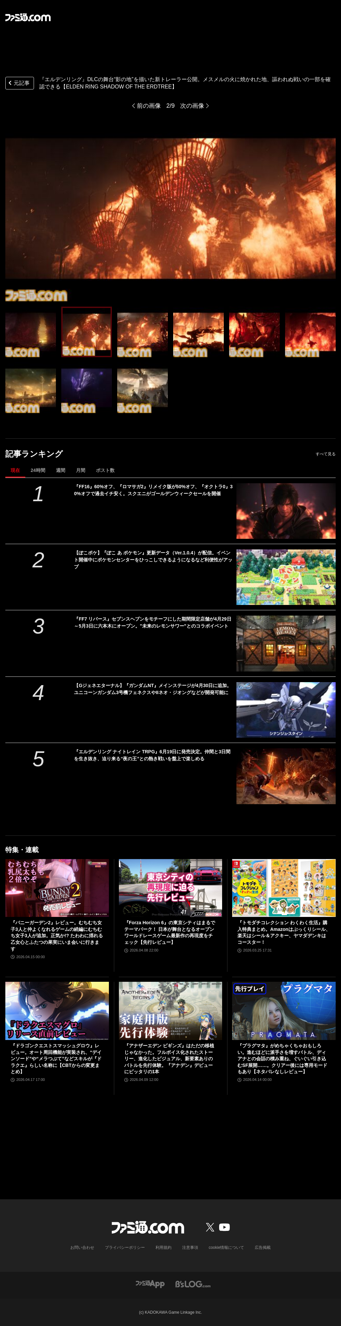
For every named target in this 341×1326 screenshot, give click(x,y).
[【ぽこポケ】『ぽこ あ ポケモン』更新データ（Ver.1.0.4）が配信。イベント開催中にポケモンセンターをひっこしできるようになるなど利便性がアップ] (286, 577)
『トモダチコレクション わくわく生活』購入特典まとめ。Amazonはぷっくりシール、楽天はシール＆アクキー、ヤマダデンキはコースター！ (283, 932)
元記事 (18, 83)
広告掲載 (263, 1247)
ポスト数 (105, 470)
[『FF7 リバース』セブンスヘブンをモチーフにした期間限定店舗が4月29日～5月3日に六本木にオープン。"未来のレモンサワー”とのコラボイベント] (286, 643)
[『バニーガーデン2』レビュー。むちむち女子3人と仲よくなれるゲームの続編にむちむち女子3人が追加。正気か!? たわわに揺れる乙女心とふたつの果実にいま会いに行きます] (57, 888)
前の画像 (149, 105)
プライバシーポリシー (125, 1247)
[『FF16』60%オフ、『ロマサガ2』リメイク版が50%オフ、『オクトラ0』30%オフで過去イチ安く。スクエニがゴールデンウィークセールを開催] (286, 511)
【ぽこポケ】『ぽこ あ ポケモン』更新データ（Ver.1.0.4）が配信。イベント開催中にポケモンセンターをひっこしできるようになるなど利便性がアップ (153, 559)
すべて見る (326, 454)
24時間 (38, 470)
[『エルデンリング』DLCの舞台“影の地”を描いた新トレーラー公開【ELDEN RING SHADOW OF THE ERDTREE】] (30, 332)
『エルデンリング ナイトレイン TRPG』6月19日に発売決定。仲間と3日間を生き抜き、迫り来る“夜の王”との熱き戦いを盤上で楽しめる (152, 755)
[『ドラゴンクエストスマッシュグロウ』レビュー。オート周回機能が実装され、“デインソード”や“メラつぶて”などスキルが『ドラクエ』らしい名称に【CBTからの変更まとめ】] (57, 1011)
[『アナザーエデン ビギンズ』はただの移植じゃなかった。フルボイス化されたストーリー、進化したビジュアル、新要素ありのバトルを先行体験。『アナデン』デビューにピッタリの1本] (170, 1011)
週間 (60, 470)
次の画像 (192, 105)
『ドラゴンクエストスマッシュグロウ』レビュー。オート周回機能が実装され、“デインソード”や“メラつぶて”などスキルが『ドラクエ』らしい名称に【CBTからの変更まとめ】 (56, 1058)
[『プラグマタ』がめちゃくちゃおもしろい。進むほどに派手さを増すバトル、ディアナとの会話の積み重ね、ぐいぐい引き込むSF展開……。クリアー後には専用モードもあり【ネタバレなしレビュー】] (284, 1011)
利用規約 (163, 1247)
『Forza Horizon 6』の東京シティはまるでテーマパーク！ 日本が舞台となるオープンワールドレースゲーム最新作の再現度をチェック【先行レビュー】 (169, 932)
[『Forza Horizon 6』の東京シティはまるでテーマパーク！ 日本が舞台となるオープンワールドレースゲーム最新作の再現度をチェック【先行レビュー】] (170, 888)
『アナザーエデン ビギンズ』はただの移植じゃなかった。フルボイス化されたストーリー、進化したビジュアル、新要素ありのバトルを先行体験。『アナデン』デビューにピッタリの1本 (169, 1058)
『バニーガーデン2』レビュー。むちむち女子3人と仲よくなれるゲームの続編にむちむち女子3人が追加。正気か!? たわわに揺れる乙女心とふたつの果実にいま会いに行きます (57, 935)
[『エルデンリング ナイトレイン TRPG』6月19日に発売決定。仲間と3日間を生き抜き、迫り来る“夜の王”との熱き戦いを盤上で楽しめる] (286, 776)
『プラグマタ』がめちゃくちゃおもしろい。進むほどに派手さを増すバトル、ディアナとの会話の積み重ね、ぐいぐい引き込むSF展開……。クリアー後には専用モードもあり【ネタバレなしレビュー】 (282, 1058)
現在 (15, 470)
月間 (80, 470)
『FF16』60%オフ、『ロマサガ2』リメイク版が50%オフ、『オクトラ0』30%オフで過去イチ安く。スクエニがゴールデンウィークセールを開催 (153, 490)
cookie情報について (226, 1247)
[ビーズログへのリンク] (192, 1283)
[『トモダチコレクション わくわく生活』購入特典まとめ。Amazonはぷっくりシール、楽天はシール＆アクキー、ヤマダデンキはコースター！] (284, 888)
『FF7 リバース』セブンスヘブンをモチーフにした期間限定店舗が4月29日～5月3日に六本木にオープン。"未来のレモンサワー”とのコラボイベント (152, 622)
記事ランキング (34, 453)
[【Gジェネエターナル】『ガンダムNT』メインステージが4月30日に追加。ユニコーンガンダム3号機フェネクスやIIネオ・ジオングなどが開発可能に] (286, 710)
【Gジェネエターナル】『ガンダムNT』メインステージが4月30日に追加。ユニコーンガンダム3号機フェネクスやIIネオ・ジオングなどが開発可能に (152, 689)
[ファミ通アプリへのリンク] (150, 1283)
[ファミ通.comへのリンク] (28, 17)
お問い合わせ (82, 1247)
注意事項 (190, 1247)
